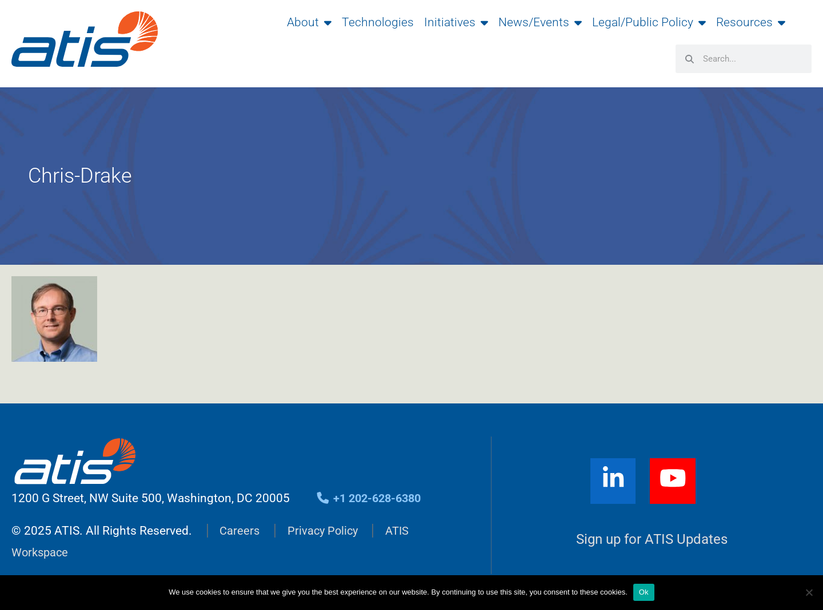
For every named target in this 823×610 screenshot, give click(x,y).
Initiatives (456, 22)
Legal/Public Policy (649, 22)
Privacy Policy (325, 532)
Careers (240, 532)
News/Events (540, 22)
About (309, 22)
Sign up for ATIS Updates (651, 541)
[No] (808, 592)
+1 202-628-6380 (372, 500)
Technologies (378, 22)
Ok (644, 592)
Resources (750, 22)
